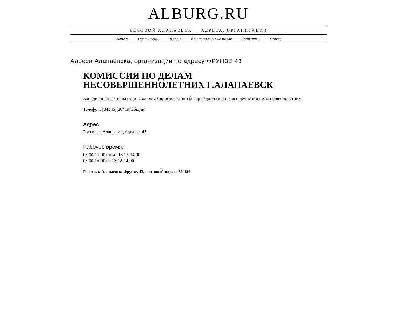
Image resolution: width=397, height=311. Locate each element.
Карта (175, 38)
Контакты (251, 38)
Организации (149, 38)
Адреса (122, 38)
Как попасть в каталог (211, 38)
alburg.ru (198, 13)
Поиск (275, 38)
